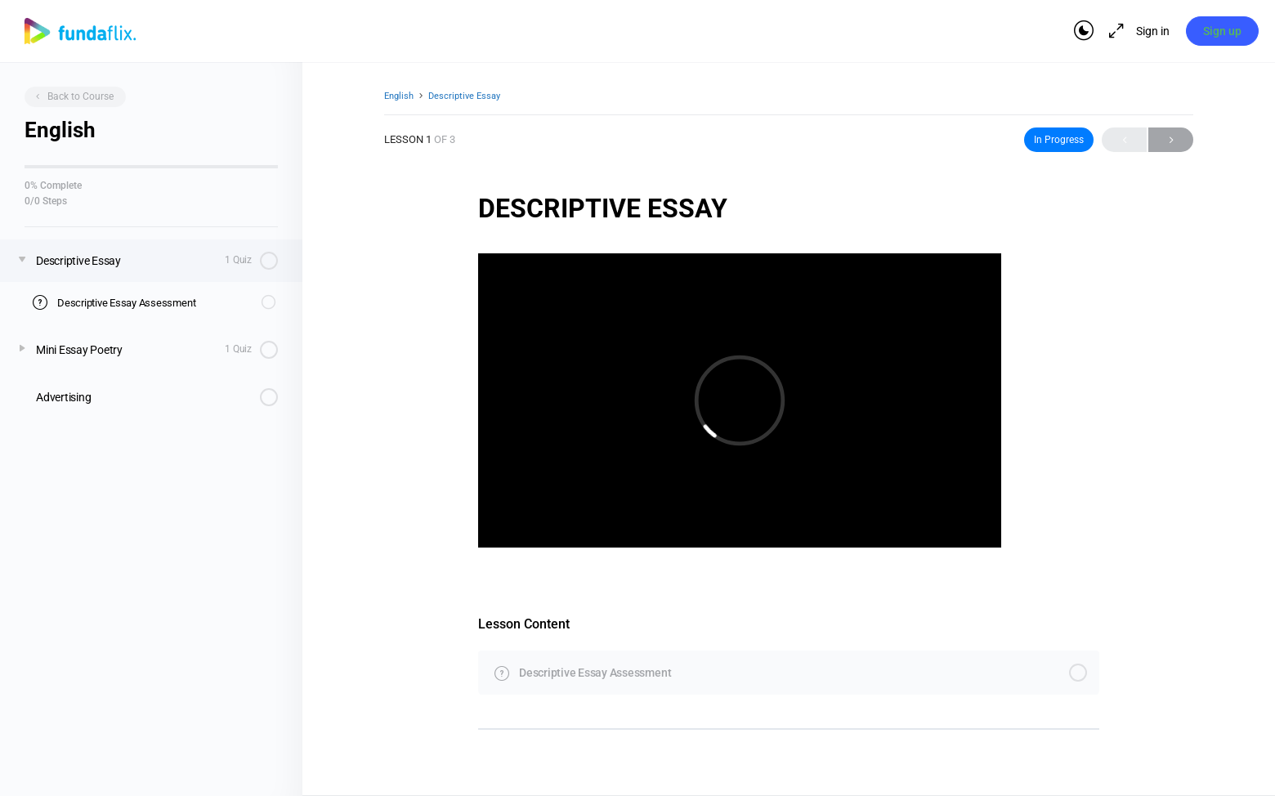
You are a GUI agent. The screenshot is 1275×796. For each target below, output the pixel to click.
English (399, 96)
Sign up (1222, 31)
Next (1170, 139)
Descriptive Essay (464, 96)
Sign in (1152, 31)
